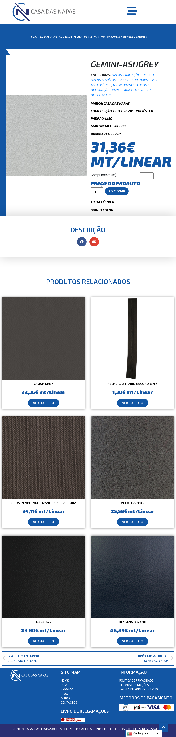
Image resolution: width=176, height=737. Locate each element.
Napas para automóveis (101, 36)
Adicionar (116, 191)
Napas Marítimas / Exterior (114, 80)
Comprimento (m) (103, 175)
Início (33, 36)
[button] (43, 403)
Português (137, 733)
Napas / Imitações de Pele (60, 36)
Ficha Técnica (102, 202)
